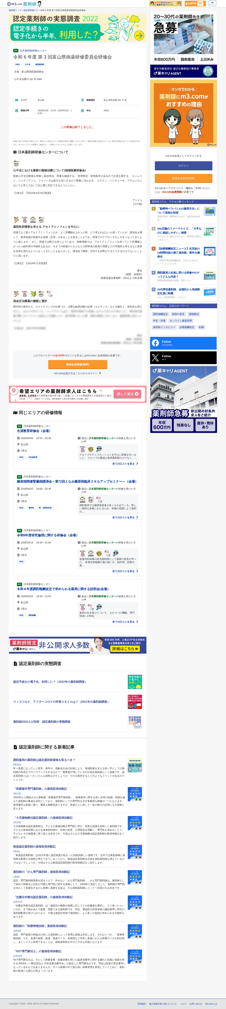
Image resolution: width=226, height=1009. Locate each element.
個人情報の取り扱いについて (163, 1004)
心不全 (27, 64)
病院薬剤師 (39, 64)
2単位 (17, 64)
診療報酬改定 (187, 327)
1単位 (21, 457)
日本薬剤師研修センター (33, 50)
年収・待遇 (159, 320)
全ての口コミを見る (125, 463)
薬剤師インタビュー (164, 327)
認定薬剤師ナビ (30, 10)
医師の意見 (178, 314)
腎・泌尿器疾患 (45, 508)
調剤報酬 (32, 615)
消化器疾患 (33, 457)
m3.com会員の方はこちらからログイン (77, 373)
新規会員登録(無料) (77, 364)
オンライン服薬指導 (181, 320)
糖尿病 (31, 508)
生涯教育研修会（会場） (34, 431)
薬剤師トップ (15, 10)
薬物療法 (194, 314)
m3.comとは (211, 1004)
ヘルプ (183, 1004)
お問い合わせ (195, 1004)
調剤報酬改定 (160, 314)
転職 (201, 327)
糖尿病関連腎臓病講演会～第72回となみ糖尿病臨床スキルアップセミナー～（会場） (77, 481)
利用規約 (142, 1004)
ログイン (212, 3)
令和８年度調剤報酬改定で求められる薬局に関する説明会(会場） (63, 589)
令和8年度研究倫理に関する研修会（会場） (48, 535)
